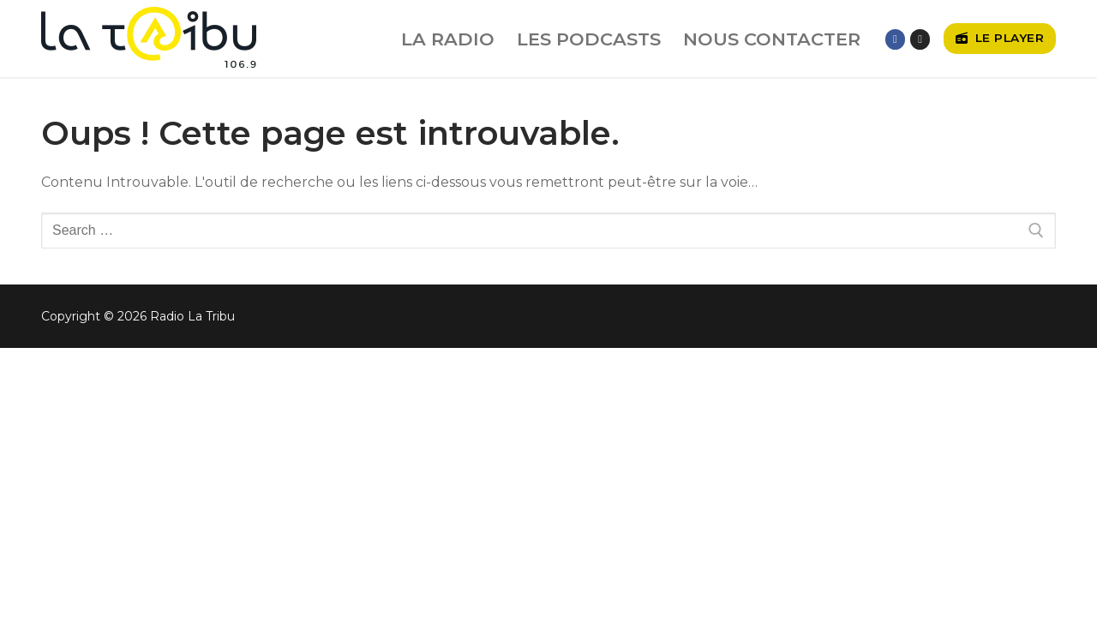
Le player (1000, 38)
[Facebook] (895, 39)
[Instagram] (920, 39)
